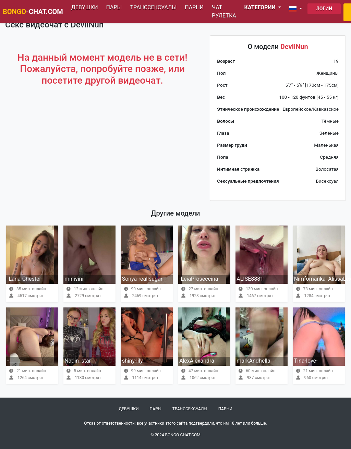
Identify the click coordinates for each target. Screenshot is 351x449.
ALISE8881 (250, 279)
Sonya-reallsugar (142, 279)
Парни (194, 7)
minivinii (74, 279)
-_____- (15, 360)
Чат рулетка (224, 11)
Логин (324, 8)
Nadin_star (77, 360)
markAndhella (253, 360)
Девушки (84, 7)
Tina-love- (306, 360)
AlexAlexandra (196, 360)
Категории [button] (260, 7)
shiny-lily (132, 360)
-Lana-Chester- (25, 279)
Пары (114, 7)
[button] (297, 9)
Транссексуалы (153, 7)
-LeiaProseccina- (199, 279)
